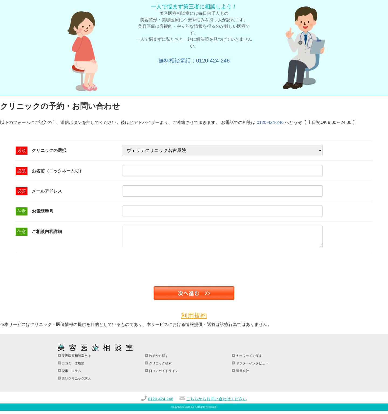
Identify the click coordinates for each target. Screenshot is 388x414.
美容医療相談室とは (76, 359)
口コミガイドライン (163, 374)
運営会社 (242, 374)
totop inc (189, 410)
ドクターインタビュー (251, 366)
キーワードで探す (248, 359)
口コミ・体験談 (72, 366)
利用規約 (194, 318)
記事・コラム (71, 374)
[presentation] (41, 268)
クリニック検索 (159, 366)
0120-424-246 (270, 122)
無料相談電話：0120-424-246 (194, 61)
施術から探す (158, 359)
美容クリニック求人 (76, 382)
